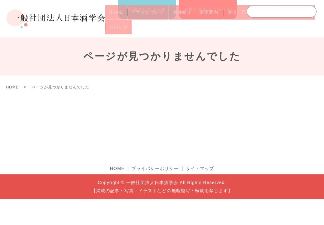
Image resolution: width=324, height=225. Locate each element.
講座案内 (197, 19)
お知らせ (116, 29)
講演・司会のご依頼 (237, 19)
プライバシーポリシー (155, 168)
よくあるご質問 (279, 19)
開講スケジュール (147, 9)
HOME (114, 19)
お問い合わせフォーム (207, 9)
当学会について (142, 19)
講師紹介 (173, 19)
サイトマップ (200, 168)
